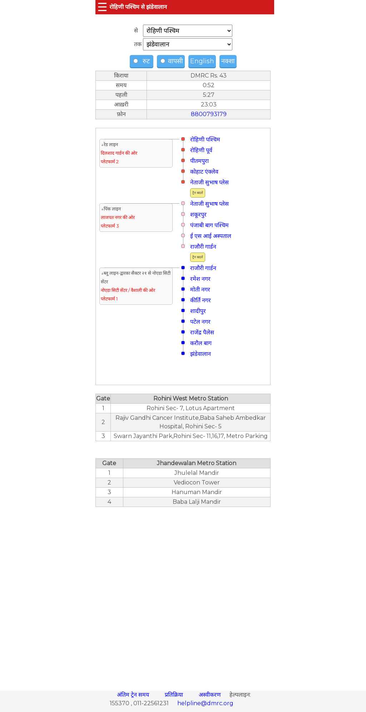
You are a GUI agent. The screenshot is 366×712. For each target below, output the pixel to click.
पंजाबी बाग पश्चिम (209, 225)
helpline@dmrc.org (205, 703)
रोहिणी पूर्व (201, 150)
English (202, 61)
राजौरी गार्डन (203, 246)
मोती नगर (200, 289)
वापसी (171, 61)
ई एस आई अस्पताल (210, 236)
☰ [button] (102, 7)
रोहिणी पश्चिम (205, 139)
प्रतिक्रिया (174, 694)
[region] (183, 595)
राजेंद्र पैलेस (202, 332)
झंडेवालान (200, 353)
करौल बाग (201, 343)
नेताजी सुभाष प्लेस (209, 182)
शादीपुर (198, 311)
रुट (142, 61)
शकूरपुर (198, 214)
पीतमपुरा (199, 161)
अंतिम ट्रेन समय (133, 694)
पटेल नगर (200, 321)
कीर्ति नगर (200, 300)
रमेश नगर (200, 278)
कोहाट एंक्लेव (204, 171)
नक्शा (228, 61)
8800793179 (209, 114)
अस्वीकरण (210, 694)
